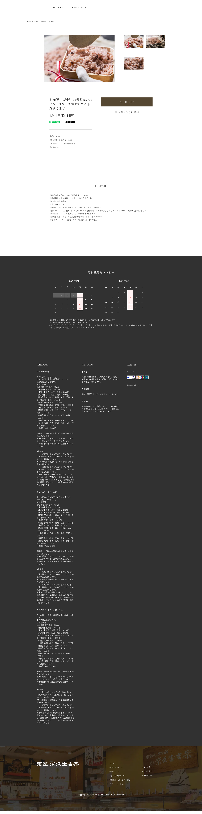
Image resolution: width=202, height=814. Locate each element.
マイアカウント (148, 767)
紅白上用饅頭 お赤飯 (44, 21)
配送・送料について (117, 767)
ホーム (112, 763)
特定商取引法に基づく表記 (60, 140)
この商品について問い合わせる (62, 144)
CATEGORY (57, 7)
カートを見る (147, 771)
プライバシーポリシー (118, 784)
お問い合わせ (147, 775)
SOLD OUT (127, 102)
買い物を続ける (55, 147)
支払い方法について (117, 775)
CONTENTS (77, 7)
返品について (55, 136)
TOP (29, 21)
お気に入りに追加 (127, 112)
